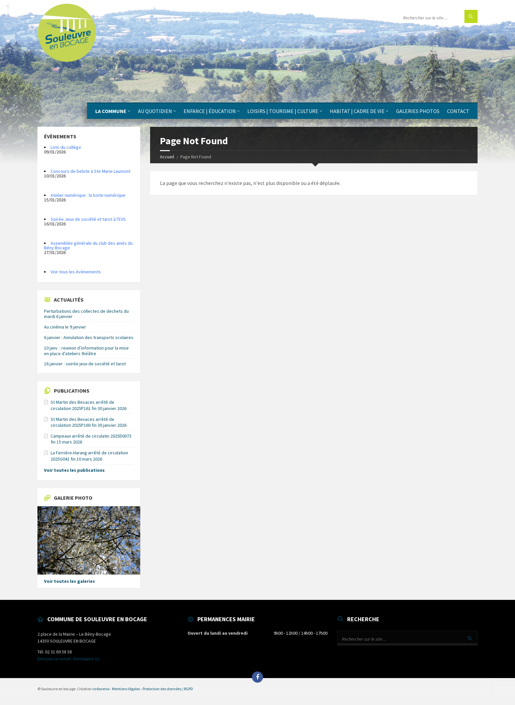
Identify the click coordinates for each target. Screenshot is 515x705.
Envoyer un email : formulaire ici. (68, 659)
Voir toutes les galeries (69, 581)
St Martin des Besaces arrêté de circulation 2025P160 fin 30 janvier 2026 (88, 422)
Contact (458, 111)
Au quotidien (155, 111)
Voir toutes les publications (74, 470)
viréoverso (100, 688)
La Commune (110, 111)
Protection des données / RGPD (168, 688)
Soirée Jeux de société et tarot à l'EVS (88, 219)
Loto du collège (66, 147)
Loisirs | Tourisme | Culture (282, 111)
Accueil (167, 157)
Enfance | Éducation (210, 111)
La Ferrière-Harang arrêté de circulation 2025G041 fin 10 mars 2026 (89, 456)
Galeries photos (417, 111)
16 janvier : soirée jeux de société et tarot (85, 364)
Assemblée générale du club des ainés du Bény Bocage (88, 245)
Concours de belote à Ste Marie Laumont (90, 171)
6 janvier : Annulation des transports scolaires (88, 337)
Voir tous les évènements (76, 272)
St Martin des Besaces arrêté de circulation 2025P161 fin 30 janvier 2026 (88, 405)
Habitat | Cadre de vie (357, 111)
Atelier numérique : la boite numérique (88, 195)
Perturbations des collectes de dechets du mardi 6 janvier (86, 314)
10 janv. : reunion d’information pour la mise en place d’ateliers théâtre (86, 350)
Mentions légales (126, 688)
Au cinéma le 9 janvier (65, 327)
